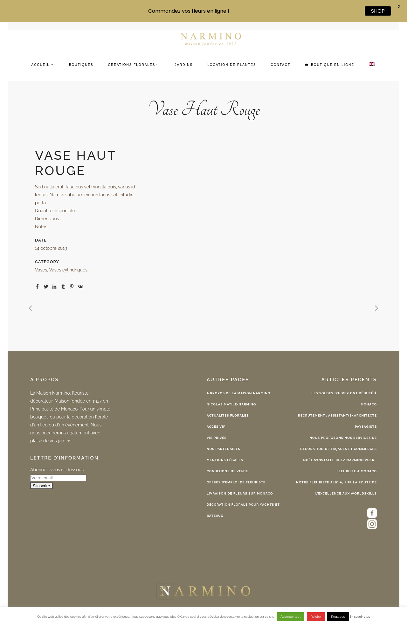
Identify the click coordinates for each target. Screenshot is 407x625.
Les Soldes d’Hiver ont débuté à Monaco (344, 398)
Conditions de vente (228, 471)
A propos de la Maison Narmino (238, 393)
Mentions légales (225, 460)
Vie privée (217, 437)
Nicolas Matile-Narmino (231, 404)
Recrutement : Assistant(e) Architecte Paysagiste (337, 421)
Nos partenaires (223, 449)
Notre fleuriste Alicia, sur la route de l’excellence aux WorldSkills (336, 488)
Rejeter (316, 616)
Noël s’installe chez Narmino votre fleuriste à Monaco (340, 465)
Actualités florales (228, 415)
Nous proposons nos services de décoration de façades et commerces (338, 443)
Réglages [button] (338, 616)
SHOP (378, 11)
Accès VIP (216, 426)
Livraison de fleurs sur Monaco (240, 493)
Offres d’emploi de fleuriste (236, 482)
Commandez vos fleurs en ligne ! (188, 11)
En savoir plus (359, 616)
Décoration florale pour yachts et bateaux (243, 510)
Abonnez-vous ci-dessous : (58, 469)
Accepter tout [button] (290, 616)
